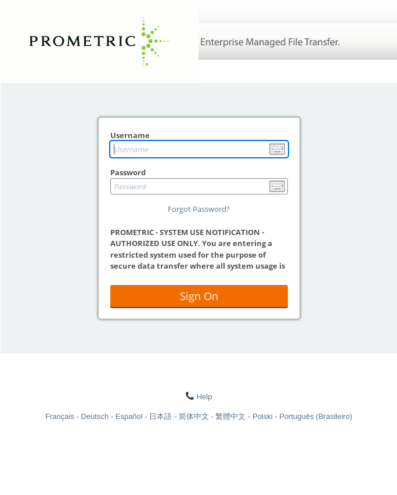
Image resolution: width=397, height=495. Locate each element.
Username (130, 135)
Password (128, 172)
